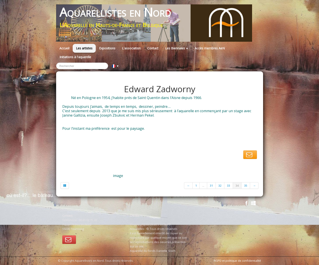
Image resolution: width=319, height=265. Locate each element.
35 (245, 185)
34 (237, 185)
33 (228, 185)
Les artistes (84, 48)
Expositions (107, 48)
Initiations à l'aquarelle (75, 57)
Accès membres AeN (210, 48)
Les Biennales (176, 48)
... (203, 185)
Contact (153, 48)
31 (211, 185)
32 (219, 185)
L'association (131, 48)
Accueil (64, 48)
